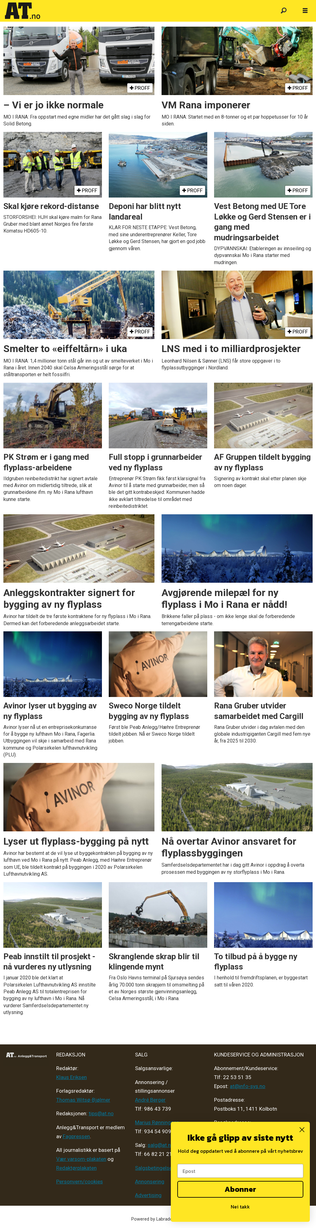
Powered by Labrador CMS (158, 1219)
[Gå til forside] (22, 10)
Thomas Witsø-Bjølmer (83, 1100)
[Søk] (283, 11)
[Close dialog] (302, 1129)
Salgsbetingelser (154, 1168)
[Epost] (240, 1171)
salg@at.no (161, 1145)
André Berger (150, 1100)
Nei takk (240, 1206)
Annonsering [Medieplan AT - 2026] (149, 1181)
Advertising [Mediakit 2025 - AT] (148, 1195)
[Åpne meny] (305, 10)
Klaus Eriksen (71, 1077)
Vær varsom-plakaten (81, 1159)
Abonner (240, 1189)
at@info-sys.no (247, 1086)
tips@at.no (101, 1113)
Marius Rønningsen (157, 1122)
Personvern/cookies (79, 1181)
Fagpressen (76, 1136)
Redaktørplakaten (76, 1168)
